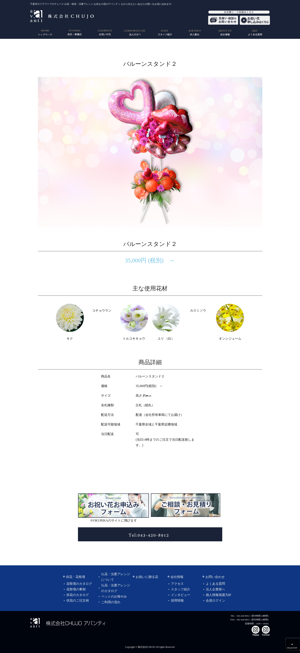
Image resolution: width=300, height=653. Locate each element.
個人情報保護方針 (218, 595)
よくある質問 (215, 583)
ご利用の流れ (110, 602)
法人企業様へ (215, 589)
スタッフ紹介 (180, 589)
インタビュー (180, 595)
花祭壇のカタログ (79, 583)
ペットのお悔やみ (114, 596)
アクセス (177, 583)
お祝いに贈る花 (147, 577)
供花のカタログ (77, 595)
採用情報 (177, 600)
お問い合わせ (215, 577)
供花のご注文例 (77, 600)
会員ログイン (215, 600)
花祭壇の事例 (76, 589)
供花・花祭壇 (75, 577)
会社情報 (177, 577)
